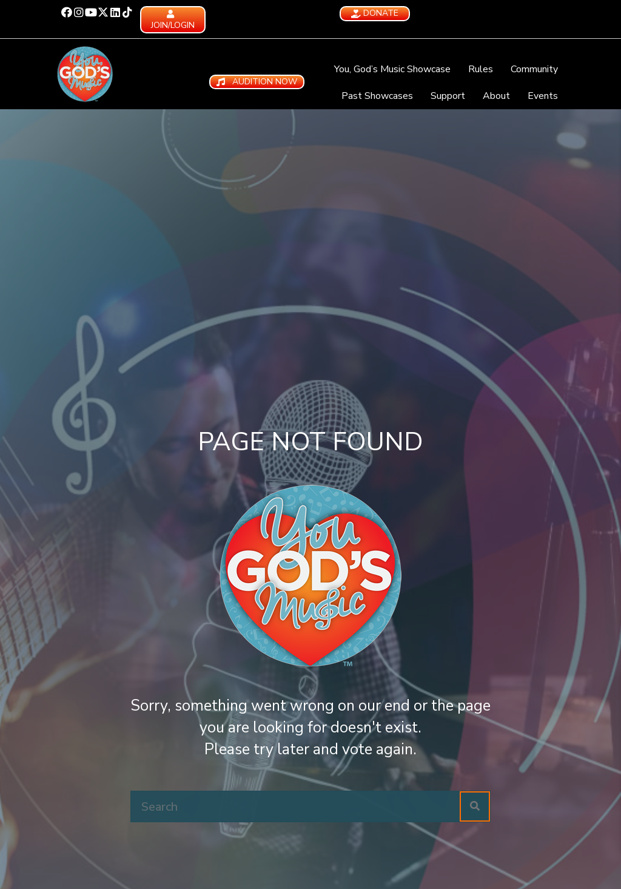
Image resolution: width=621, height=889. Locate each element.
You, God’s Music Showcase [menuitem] (392, 69)
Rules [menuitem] (480, 69)
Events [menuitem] (543, 96)
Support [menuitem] (448, 96)
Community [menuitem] (534, 69)
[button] (67, 12)
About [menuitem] (496, 96)
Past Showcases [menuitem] (377, 96)
